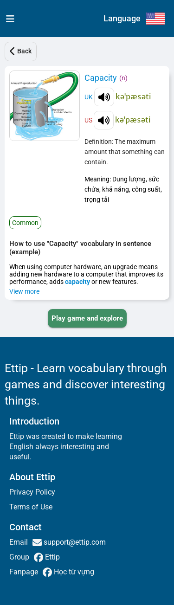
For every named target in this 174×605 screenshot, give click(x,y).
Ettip (51, 557)
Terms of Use (30, 506)
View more (24, 291)
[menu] (8, 18)
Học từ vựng (73, 571)
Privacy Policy (32, 492)
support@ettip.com (74, 542)
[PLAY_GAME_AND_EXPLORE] (87, 318)
